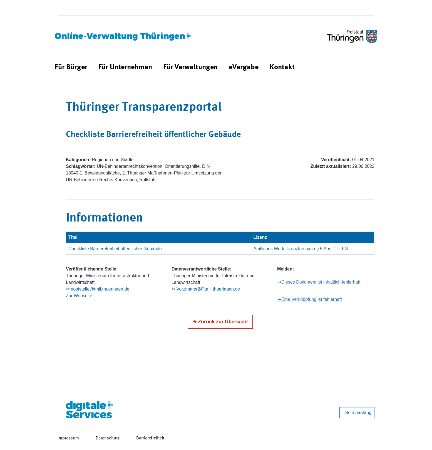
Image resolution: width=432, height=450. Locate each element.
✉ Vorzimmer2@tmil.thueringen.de (206, 289)
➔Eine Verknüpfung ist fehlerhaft (310, 299)
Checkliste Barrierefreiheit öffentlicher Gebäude (115, 248)
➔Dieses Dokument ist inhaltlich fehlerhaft (319, 282)
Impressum (68, 438)
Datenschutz (108, 438)
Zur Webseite (79, 295)
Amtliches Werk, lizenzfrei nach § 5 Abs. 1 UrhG (300, 248)
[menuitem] (71, 67)
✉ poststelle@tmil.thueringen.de (97, 289)
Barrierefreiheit (150, 438)
